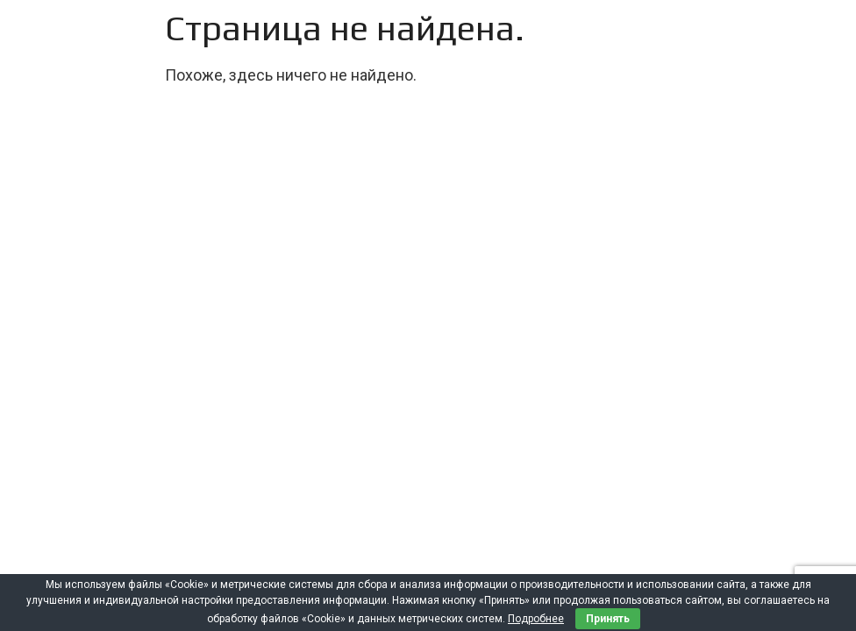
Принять (608, 619)
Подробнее (536, 619)
